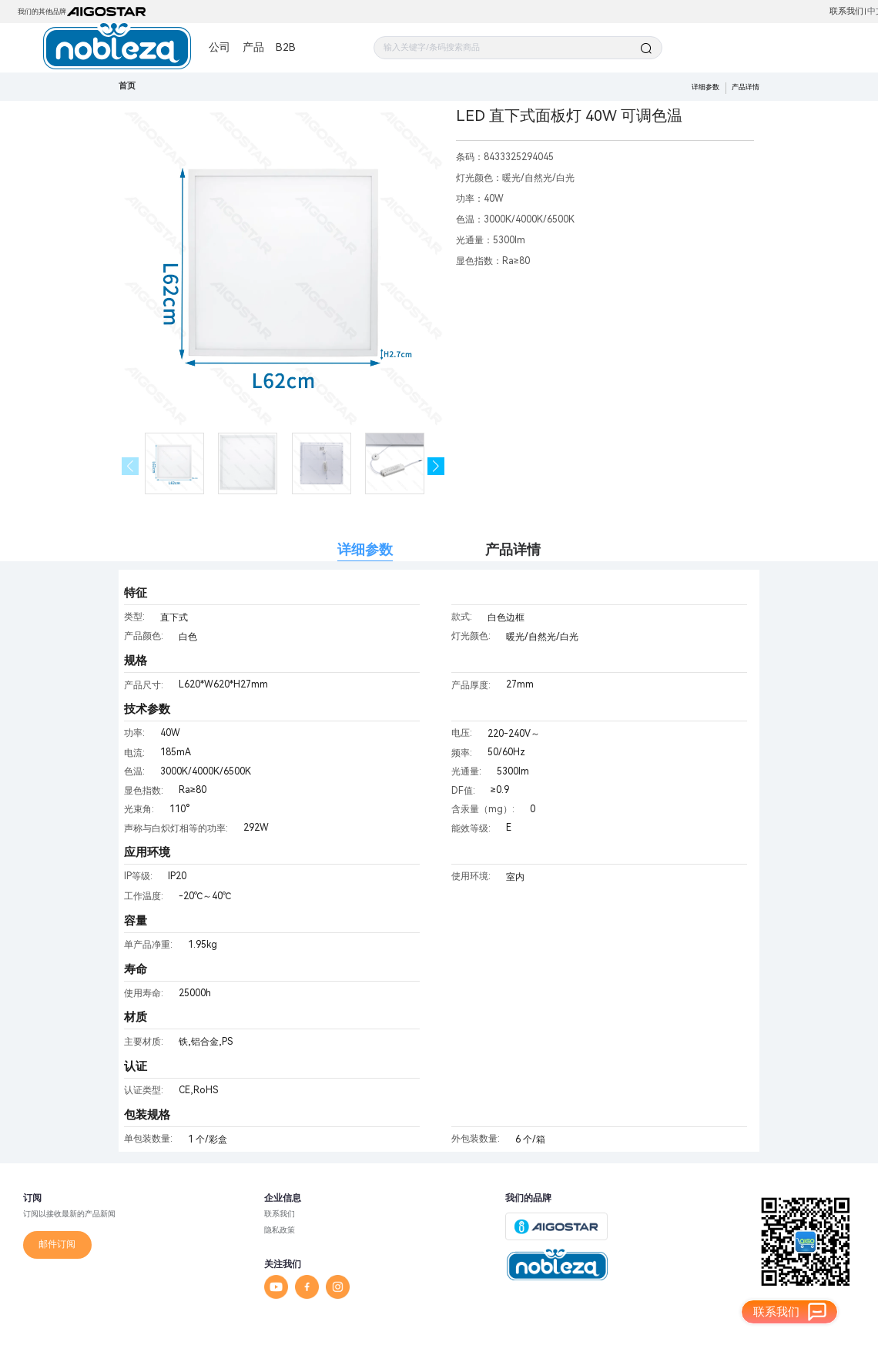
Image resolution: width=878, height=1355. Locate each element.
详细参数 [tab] (365, 549)
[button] (436, 466)
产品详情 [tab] (513, 549)
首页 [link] (127, 86)
